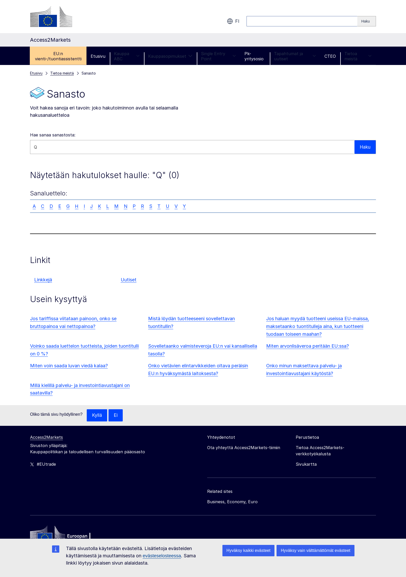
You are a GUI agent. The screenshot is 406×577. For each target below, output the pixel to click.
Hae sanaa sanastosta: (52, 134)
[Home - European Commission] (67, 536)
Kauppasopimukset (170, 56)
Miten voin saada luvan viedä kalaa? (69, 365)
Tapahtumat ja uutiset (295, 56)
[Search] (366, 21)
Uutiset (128, 279)
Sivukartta (306, 464)
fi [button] (233, 21)
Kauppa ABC (127, 56)
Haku (365, 147)
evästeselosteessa (162, 555)
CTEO (330, 56)
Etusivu (98, 56)
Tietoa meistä (358, 56)
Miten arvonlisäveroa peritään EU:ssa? (307, 346)
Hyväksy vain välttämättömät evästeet (315, 550)
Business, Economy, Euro (232, 502)
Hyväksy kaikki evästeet (249, 550)
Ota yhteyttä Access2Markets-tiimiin (243, 447)
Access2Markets (46, 437)
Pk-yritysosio (254, 56)
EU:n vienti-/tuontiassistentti (58, 56)
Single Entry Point (218, 56)
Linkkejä (43, 279)
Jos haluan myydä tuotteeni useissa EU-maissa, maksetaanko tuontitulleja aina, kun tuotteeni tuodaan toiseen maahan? (317, 326)
